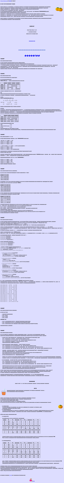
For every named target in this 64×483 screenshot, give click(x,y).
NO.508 (10, 475)
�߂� (32, 481)
